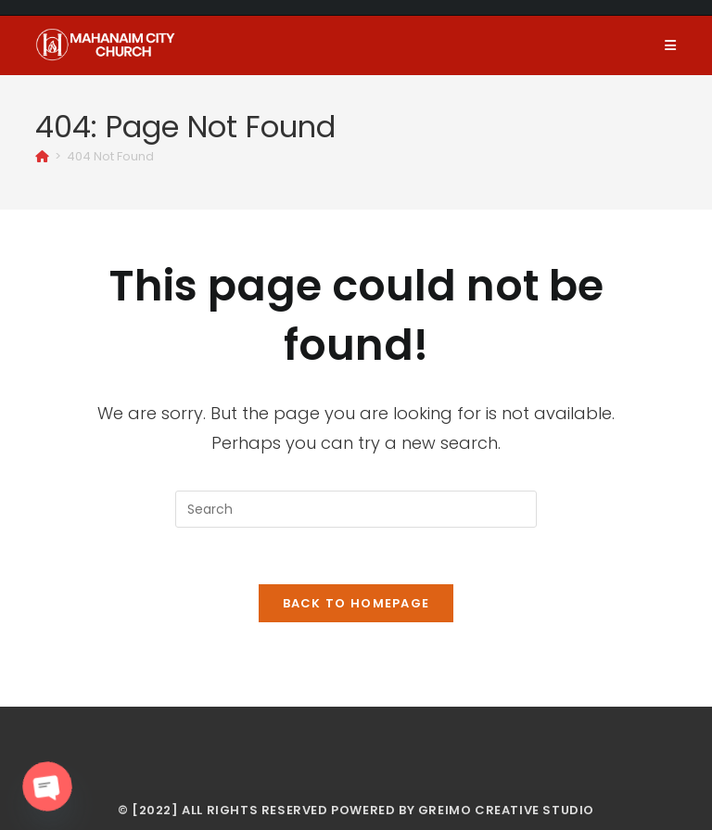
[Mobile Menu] (671, 45)
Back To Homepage (356, 603)
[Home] (42, 156)
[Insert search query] (356, 509)
